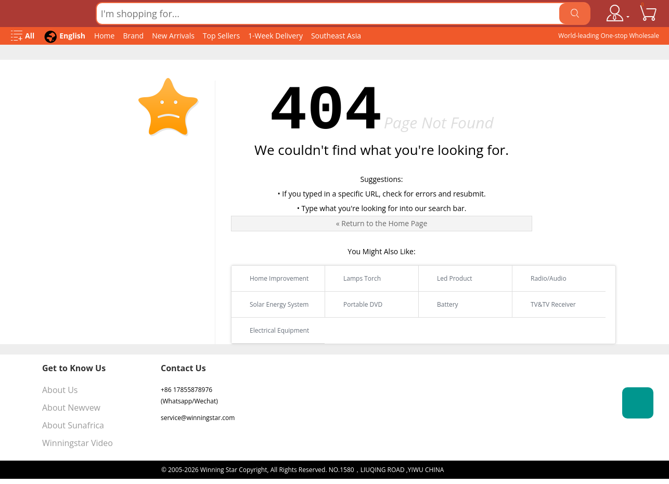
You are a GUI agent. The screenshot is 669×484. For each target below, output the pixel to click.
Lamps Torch (355, 278)
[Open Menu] (22, 36)
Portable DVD (356, 304)
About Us (60, 390)
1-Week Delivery (275, 36)
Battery (441, 304)
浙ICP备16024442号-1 (476, 469)
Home (104, 36)
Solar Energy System (272, 304)
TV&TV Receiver (547, 304)
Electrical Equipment (273, 330)
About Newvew (71, 407)
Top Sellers (221, 36)
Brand (133, 36)
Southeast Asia (336, 36)
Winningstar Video (77, 443)
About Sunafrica (73, 425)
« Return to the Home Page (382, 223)
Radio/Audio (542, 278)
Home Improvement (272, 278)
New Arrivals (173, 36)
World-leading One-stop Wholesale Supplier (608, 38)
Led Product (448, 278)
